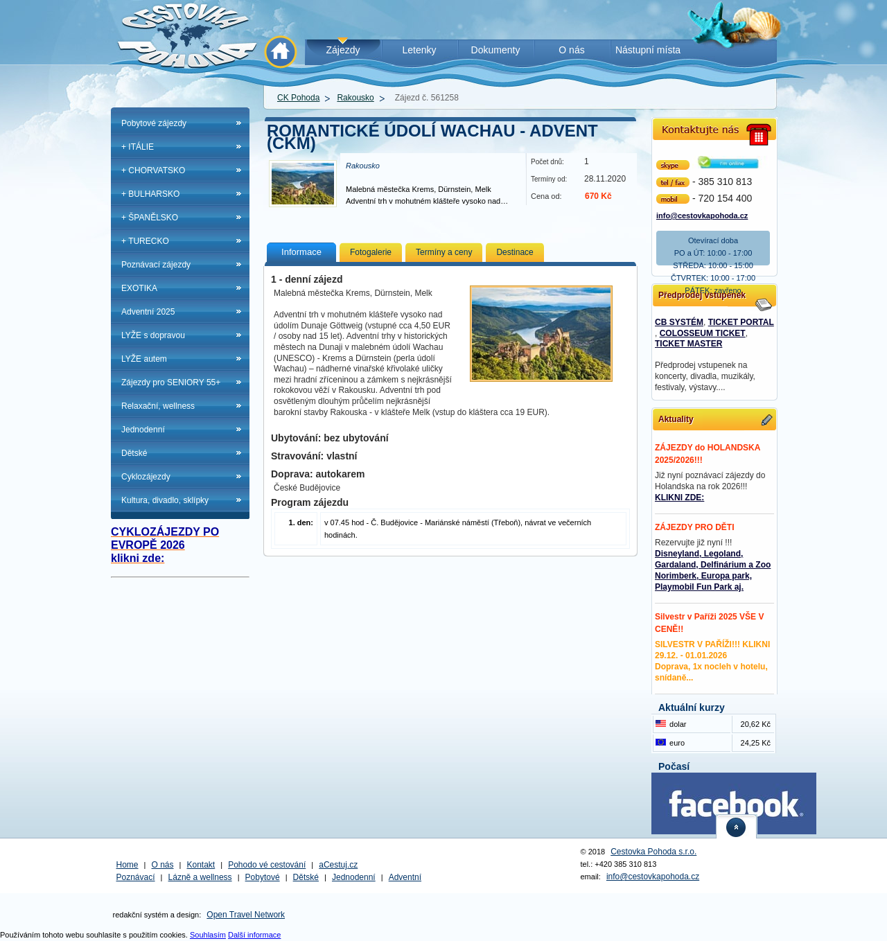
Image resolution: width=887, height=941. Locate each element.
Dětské (134, 453)
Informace (301, 252)
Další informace (254, 935)
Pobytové (262, 877)
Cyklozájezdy (145, 477)
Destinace (514, 252)
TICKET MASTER (688, 344)
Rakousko (355, 98)
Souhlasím (208, 935)
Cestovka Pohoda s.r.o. (653, 851)
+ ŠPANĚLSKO (149, 217)
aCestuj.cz (338, 865)
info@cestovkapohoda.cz (702, 214)
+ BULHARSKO (150, 194)
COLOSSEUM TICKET (703, 333)
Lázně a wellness (200, 877)
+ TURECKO (145, 241)
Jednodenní (143, 429)
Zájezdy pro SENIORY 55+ (170, 382)
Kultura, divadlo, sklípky (165, 500)
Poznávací (135, 877)
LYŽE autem (144, 359)
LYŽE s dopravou (153, 335)
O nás (163, 865)
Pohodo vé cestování (267, 865)
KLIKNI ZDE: (679, 497)
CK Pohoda (298, 98)
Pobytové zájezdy (153, 123)
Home (127, 865)
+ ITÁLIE (137, 147)
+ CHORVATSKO (153, 170)
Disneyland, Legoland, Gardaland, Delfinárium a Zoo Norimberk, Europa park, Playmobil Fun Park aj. (713, 570)
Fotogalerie (371, 252)
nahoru (736, 826)
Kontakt (201, 865)
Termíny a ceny (444, 252)
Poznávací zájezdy (156, 265)
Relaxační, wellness (158, 406)
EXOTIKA (139, 288)
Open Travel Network (246, 915)
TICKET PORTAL (741, 322)
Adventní (405, 877)
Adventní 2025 (148, 312)
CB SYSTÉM (679, 322)
